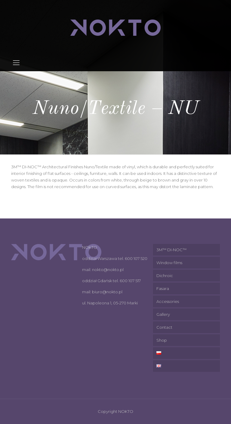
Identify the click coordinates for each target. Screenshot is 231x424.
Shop (161, 340)
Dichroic (164, 275)
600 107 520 (136, 258)
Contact (164, 327)
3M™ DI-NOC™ (171, 249)
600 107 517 (130, 280)
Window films (169, 262)
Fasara (162, 288)
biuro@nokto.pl (107, 291)
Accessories (167, 301)
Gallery (163, 314)
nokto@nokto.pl (108, 269)
